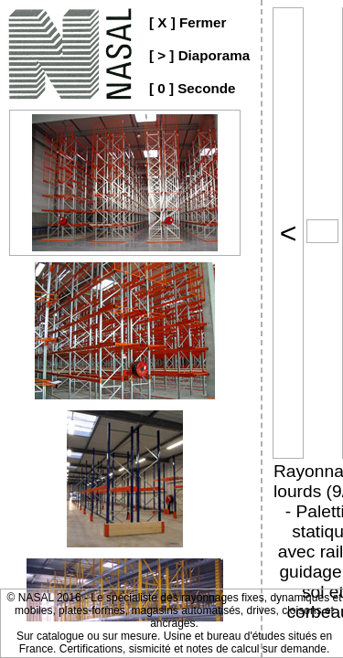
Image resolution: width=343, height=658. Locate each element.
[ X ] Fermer (187, 22)
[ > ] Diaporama (199, 55)
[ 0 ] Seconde (192, 88)
